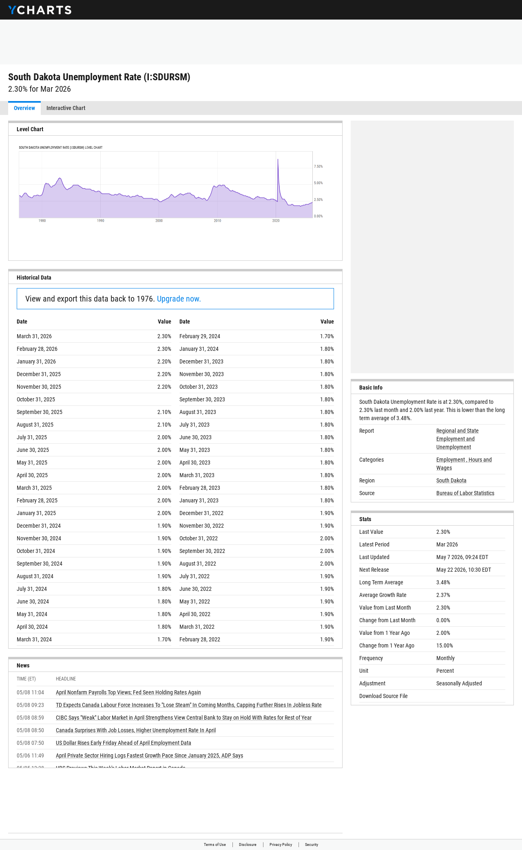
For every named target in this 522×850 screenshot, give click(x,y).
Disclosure (248, 844)
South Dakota (451, 480)
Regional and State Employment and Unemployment (457, 438)
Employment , (452, 459)
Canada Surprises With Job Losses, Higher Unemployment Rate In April (136, 730)
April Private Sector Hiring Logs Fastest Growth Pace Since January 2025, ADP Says (149, 755)
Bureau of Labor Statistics (465, 493)
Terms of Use (215, 844)
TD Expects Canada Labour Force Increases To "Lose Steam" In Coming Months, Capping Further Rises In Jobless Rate (189, 705)
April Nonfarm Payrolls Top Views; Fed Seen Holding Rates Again (128, 692)
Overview (24, 108)
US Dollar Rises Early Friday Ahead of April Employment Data (123, 743)
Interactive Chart (65, 108)
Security (311, 844)
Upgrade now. (179, 299)
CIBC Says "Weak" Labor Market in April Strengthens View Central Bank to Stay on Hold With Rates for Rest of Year (184, 717)
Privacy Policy (281, 844)
